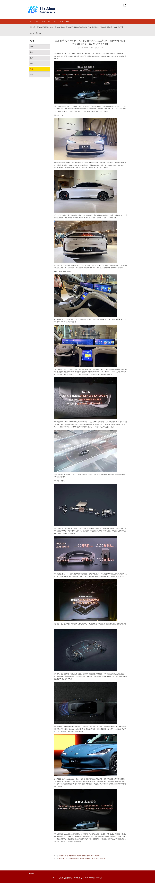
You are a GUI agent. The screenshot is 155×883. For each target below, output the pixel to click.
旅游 (55, 21)
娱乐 (43, 21)
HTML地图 (99, 878)
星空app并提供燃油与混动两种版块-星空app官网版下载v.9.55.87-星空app (82, 858)
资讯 (37, 21)
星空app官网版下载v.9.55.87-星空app (48, 27)
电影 (67, 21)
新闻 (49, 21)
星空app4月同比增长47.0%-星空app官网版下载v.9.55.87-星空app (79, 856)
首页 (31, 21)
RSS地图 (92, 878)
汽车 (61, 21)
